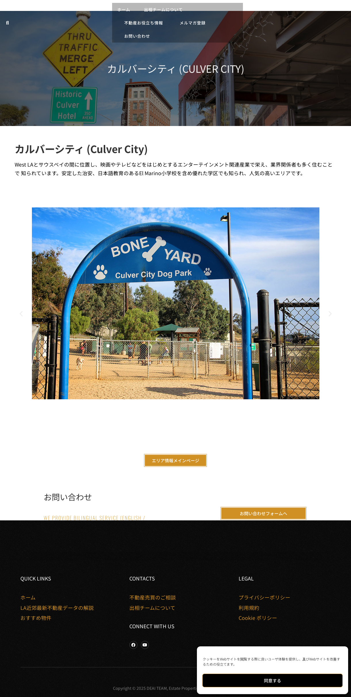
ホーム (123, 9)
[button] (7, 23)
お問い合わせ (137, 36)
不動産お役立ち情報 (145, 23)
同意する (272, 680)
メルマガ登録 (193, 23)
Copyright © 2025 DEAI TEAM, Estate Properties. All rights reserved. (175, 688)
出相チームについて (165, 9)
